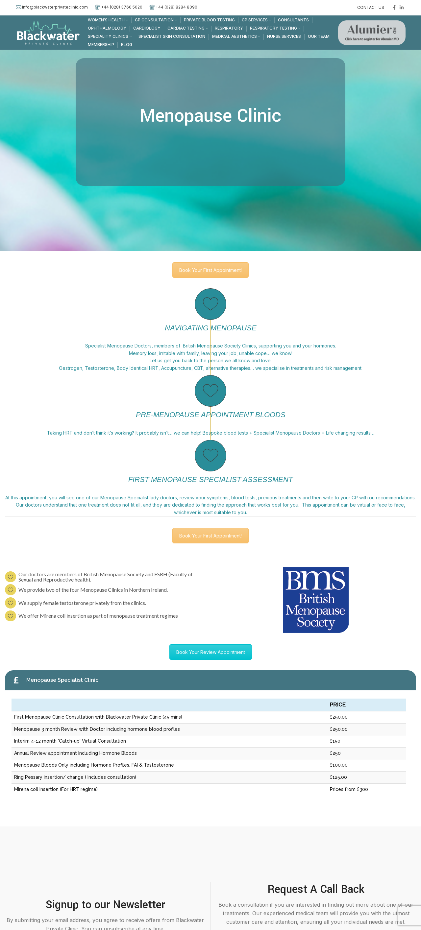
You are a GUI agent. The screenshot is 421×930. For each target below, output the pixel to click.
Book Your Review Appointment (210, 652)
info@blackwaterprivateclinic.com (55, 7)
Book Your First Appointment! (210, 270)
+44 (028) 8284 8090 (176, 7)
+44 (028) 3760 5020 (121, 7)
